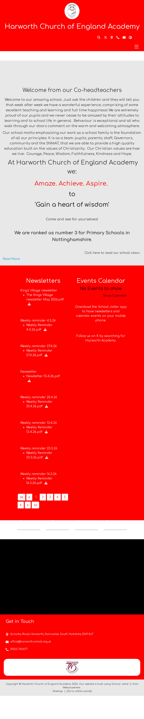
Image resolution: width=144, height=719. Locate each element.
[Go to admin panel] (79, 714)
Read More (11, 259)
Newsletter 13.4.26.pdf (43, 376)
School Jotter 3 (121, 707)
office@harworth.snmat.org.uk (30, 664)
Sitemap (57, 714)
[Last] (35, 505)
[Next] (28, 505)
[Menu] (72, 46)
